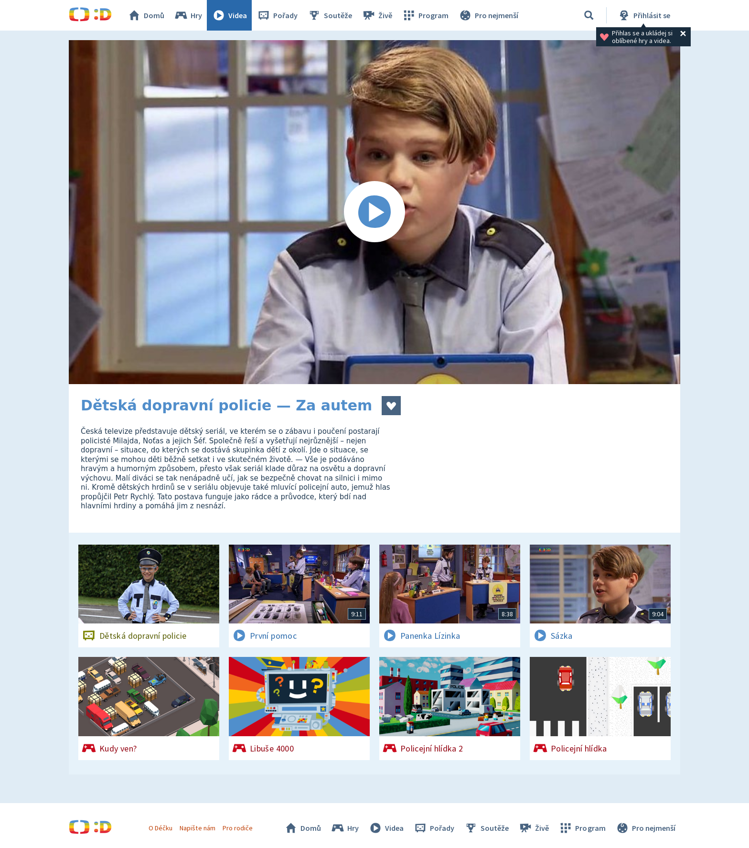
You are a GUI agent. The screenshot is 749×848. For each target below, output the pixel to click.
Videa (229, 15)
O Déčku (160, 828)
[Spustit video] (374, 212)
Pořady (277, 15)
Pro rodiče (238, 828)
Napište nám (197, 828)
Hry (188, 15)
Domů (145, 15)
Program (425, 15)
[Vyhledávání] (589, 15)
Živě (377, 15)
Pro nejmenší (488, 15)
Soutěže (329, 15)
